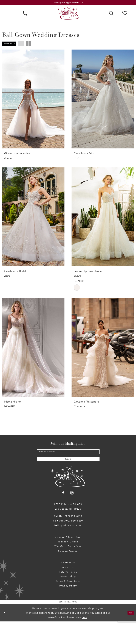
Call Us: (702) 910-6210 (68, 519)
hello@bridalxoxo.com (68, 529)
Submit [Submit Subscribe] (68, 462)
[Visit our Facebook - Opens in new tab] (63, 496)
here (84, 621)
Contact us (68, 566)
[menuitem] (11, 14)
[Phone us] (25, 14)
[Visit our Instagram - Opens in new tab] (72, 496)
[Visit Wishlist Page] (125, 13)
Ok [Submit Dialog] (130, 616)
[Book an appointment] (68, 3)
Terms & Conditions (68, 584)
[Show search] (111, 13)
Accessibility (68, 580)
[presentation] (33, 100)
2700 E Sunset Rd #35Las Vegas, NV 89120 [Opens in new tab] (68, 510)
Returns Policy (68, 575)
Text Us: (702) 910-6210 (68, 524)
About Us (68, 570)
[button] (11, 14)
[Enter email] (68, 453)
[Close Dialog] (5, 616)
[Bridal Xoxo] (68, 14)
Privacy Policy (68, 589)
